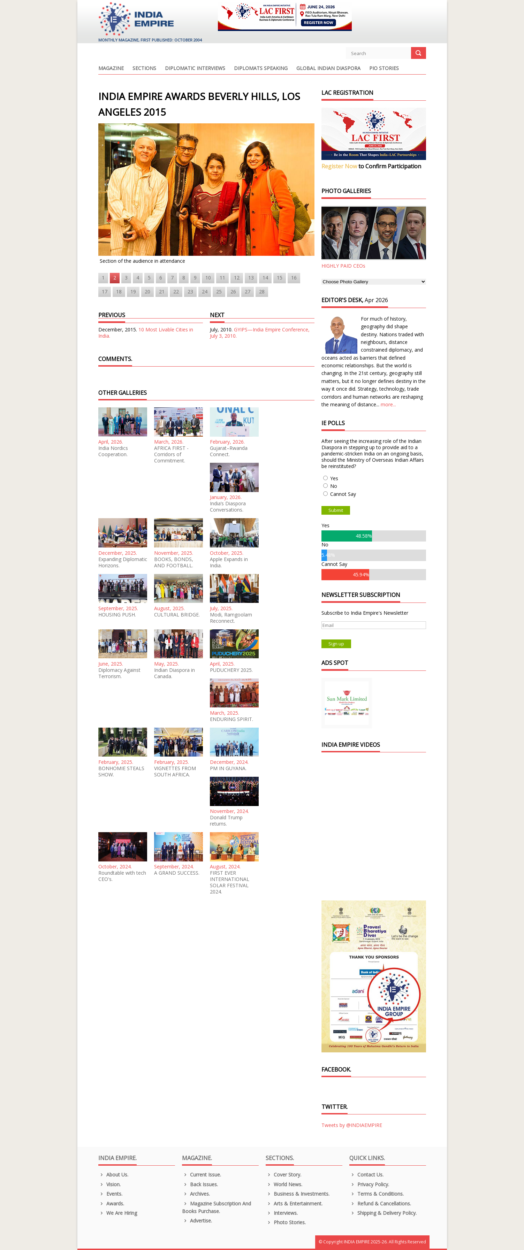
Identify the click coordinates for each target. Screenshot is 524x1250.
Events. (110, 1193)
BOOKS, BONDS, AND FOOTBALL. (173, 562)
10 (208, 277)
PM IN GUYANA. (228, 768)
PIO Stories (384, 68)
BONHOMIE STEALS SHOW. (121, 771)
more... (388, 404)
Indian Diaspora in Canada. (174, 673)
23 (190, 291)
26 (233, 291)
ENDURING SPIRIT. (231, 719)
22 (176, 291)
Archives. (196, 1193)
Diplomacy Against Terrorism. (119, 673)
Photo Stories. (286, 1222)
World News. (284, 1184)
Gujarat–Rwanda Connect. (229, 451)
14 (265, 277)
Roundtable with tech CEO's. (122, 876)
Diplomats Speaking (261, 68)
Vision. (109, 1184)
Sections (144, 68)
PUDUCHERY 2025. (231, 670)
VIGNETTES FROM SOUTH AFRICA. (175, 771)
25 (219, 291)
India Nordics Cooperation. (113, 451)
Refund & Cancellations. (380, 1203)
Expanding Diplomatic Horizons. (122, 562)
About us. (113, 1174)
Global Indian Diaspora (328, 68)
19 (133, 291)
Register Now (339, 166)
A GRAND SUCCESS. (176, 873)
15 (279, 277)
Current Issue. (201, 1174)
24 (204, 291)
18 (119, 291)
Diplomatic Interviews (195, 68)
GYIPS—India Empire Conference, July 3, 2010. (260, 332)
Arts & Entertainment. (294, 1203)
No (333, 486)
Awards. (111, 1203)
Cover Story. (284, 1174)
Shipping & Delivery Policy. (383, 1213)
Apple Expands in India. (229, 562)
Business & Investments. (298, 1193)
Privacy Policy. (369, 1184)
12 (237, 277)
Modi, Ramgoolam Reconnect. (231, 618)
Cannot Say (343, 494)
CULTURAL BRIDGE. (177, 615)
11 (222, 277)
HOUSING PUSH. (117, 615)
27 (247, 291)
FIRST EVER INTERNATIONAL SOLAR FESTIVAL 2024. (229, 882)
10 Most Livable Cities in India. (145, 332)
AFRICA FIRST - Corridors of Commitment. (171, 454)
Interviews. (282, 1213)
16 (294, 277)
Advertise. (197, 1220)
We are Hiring (117, 1213)
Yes (334, 478)
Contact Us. (366, 1174)
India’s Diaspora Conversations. (228, 506)
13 (251, 277)
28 (262, 291)
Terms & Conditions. (376, 1193)
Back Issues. (200, 1184)
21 (162, 291)
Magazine (111, 68)
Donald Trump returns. (226, 820)
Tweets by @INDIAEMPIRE (351, 1125)
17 (104, 291)
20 (147, 291)
